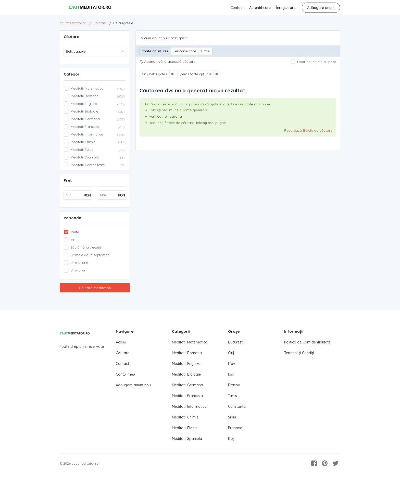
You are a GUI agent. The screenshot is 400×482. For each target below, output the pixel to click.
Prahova (235, 428)
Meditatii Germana (187, 385)
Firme (205, 51)
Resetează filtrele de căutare (308, 130)
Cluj (231, 353)
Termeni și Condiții (299, 353)
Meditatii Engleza (186, 363)
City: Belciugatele (154, 74)
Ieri (72, 240)
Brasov (234, 385)
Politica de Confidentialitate (307, 342)
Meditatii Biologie (186, 374)
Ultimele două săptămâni (90, 255)
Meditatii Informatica (189, 406)
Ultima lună (79, 263)
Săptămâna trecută (85, 247)
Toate (74, 232)
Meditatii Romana (187, 353)
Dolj (231, 438)
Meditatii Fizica (184, 428)
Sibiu (232, 417)
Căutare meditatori (95, 288)
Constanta (237, 406)
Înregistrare (285, 7)
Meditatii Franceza (187, 395)
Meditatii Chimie (185, 417)
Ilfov (231, 363)
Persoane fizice (184, 51)
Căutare (122, 353)
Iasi (231, 374)
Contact (237, 7)
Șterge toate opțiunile (195, 74)
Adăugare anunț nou (133, 385)
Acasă (121, 342)
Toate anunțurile (155, 51)
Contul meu (125, 374)
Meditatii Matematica (189, 342)
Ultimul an (78, 270)
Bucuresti (235, 342)
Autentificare (260, 7)
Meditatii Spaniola (187, 438)
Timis (232, 395)
